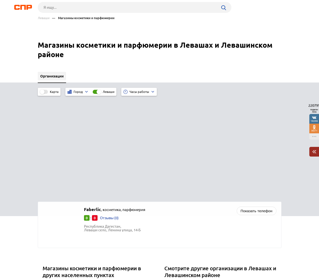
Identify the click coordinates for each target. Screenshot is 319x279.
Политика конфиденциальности (102, 275)
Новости (76, 261)
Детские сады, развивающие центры (197, 202)
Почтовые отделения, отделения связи (199, 183)
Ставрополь (54, 208)
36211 (314, 130)
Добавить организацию (260, 261)
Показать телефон (257, 109)
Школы (172, 195)
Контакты (146, 261)
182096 (314, 121)
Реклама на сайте (111, 261)
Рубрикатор (47, 261)
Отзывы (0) (109, 116)
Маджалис (53, 189)
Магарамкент (55, 183)
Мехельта (52, 195)
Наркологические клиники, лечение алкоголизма (208, 189)
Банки (171, 208)
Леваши (44, 18)
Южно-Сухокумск (59, 202)
